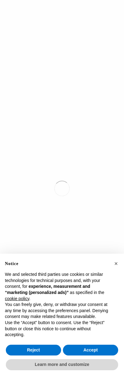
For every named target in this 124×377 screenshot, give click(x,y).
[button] (116, 263)
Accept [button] (90, 349)
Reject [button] (33, 349)
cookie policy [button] (17, 298)
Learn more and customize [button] (62, 364)
